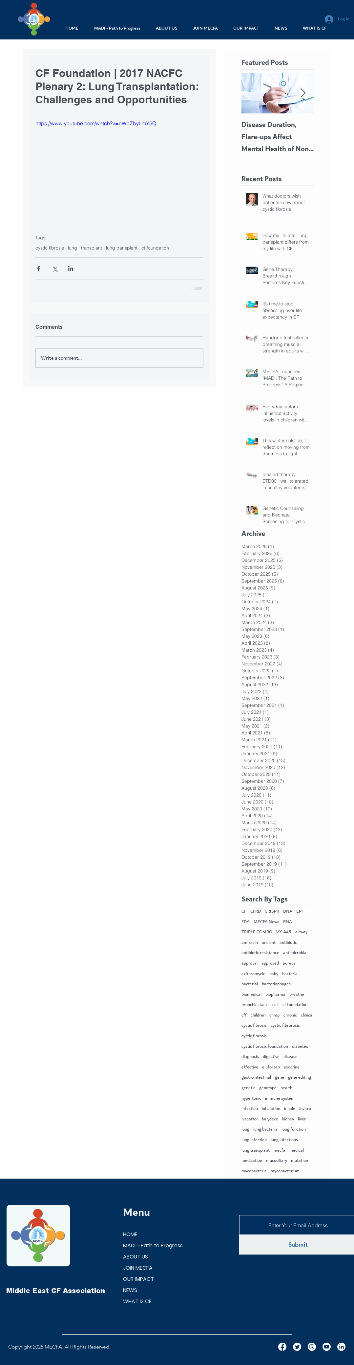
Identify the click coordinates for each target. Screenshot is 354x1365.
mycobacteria (254, 1171)
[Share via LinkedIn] (71, 268)
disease (290, 1057)
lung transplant (121, 248)
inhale (289, 1109)
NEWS (130, 1290)
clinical (307, 1015)
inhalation (271, 1109)
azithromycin (253, 974)
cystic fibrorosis (285, 1025)
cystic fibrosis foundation (264, 1046)
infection (249, 1109)
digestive (271, 1057)
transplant (91, 248)
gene (279, 1077)
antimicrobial (295, 953)
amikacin (249, 943)
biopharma (275, 995)
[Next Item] (303, 93)
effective (249, 1067)
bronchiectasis (254, 1005)
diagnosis (250, 1057)
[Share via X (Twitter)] (55, 268)
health (286, 1088)
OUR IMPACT (138, 1279)
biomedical (251, 995)
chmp (274, 1015)
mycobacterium (285, 1171)
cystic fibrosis (49, 248)
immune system (280, 1098)
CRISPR (272, 911)
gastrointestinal (256, 1077)
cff (244, 1015)
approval (249, 963)
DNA (287, 911)
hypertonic (251, 1098)
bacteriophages (276, 984)
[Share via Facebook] (38, 268)
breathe (296, 995)
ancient (269, 943)
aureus (289, 963)
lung (72, 248)
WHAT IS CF (137, 1301)
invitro (305, 1109)
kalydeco (270, 1119)
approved (270, 963)
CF (243, 911)
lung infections (284, 1140)
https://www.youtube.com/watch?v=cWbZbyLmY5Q (95, 123)
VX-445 (283, 932)
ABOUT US (135, 1256)
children (258, 1015)
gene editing (299, 1077)
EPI (299, 911)
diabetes (300, 1046)
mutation (299, 1161)
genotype (268, 1088)
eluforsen (271, 1067)
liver (302, 1119)
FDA (245, 922)
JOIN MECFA (138, 1268)
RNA (287, 922)
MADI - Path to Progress (153, 1245)
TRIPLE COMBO (256, 932)
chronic (290, 1015)
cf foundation (155, 248)
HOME (130, 1234)
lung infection (254, 1140)
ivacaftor (249, 1119)
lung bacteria (265, 1129)
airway (301, 932)
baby (273, 974)
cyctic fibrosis (254, 1025)
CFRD (255, 911)
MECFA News (266, 922)
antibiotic (288, 943)
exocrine (292, 1067)
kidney (288, 1119)
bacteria (290, 974)
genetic (248, 1088)
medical (296, 1150)
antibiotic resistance (260, 953)
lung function (293, 1129)
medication (251, 1161)
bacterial (249, 984)
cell (275, 1005)
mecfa (279, 1150)
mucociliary (276, 1161)
